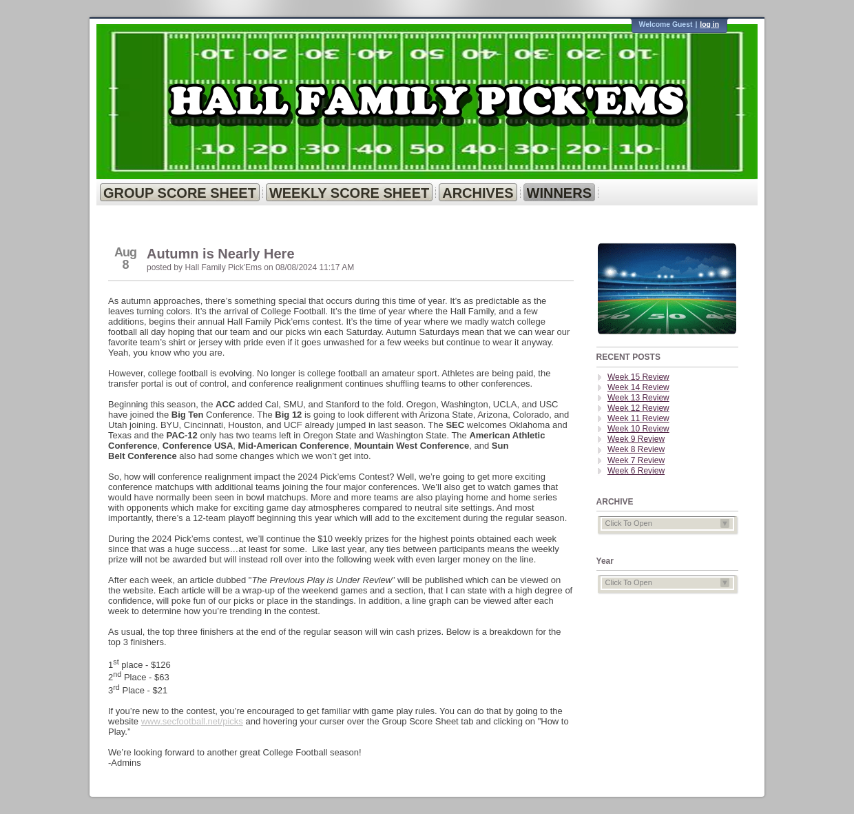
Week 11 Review (638, 418)
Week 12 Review (638, 408)
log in (709, 24)
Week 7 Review (636, 460)
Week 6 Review (636, 471)
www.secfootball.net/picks (192, 721)
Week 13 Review (638, 398)
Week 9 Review (636, 439)
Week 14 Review (638, 387)
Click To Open (667, 523)
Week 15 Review (638, 377)
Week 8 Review (636, 449)
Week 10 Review (638, 429)
